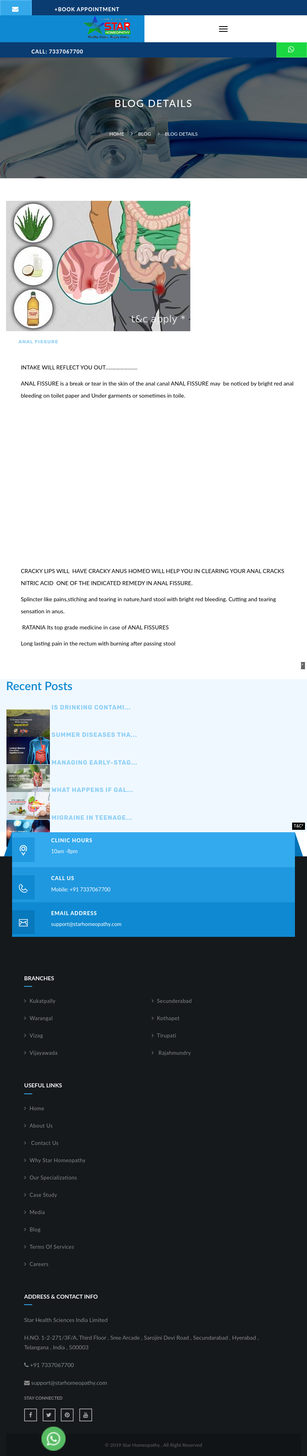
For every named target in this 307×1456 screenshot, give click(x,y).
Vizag (36, 1035)
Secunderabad (174, 1001)
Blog (144, 134)
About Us (41, 1125)
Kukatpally (43, 1001)
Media (37, 1212)
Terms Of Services (52, 1247)
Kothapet (168, 1018)
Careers (39, 1264)
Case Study (44, 1195)
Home (116, 134)
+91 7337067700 (49, 1364)
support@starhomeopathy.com (86, 924)
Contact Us (44, 1143)
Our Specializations (53, 1177)
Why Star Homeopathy (58, 1160)
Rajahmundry (174, 1053)
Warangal (41, 1018)
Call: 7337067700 (57, 51)
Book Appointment (87, 9)
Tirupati (166, 1035)
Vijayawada (44, 1053)
